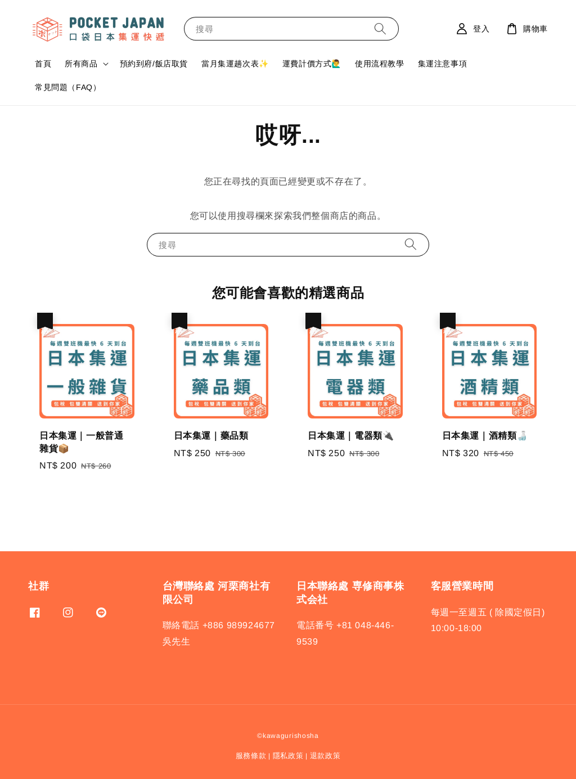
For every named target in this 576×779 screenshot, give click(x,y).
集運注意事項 (442, 63)
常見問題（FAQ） (68, 87)
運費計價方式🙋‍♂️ (311, 63)
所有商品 (81, 63)
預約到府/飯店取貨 (154, 63)
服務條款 (251, 755)
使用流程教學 (379, 63)
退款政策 (325, 755)
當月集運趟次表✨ (235, 63)
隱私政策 (288, 755)
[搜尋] (380, 28)
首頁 (43, 63)
